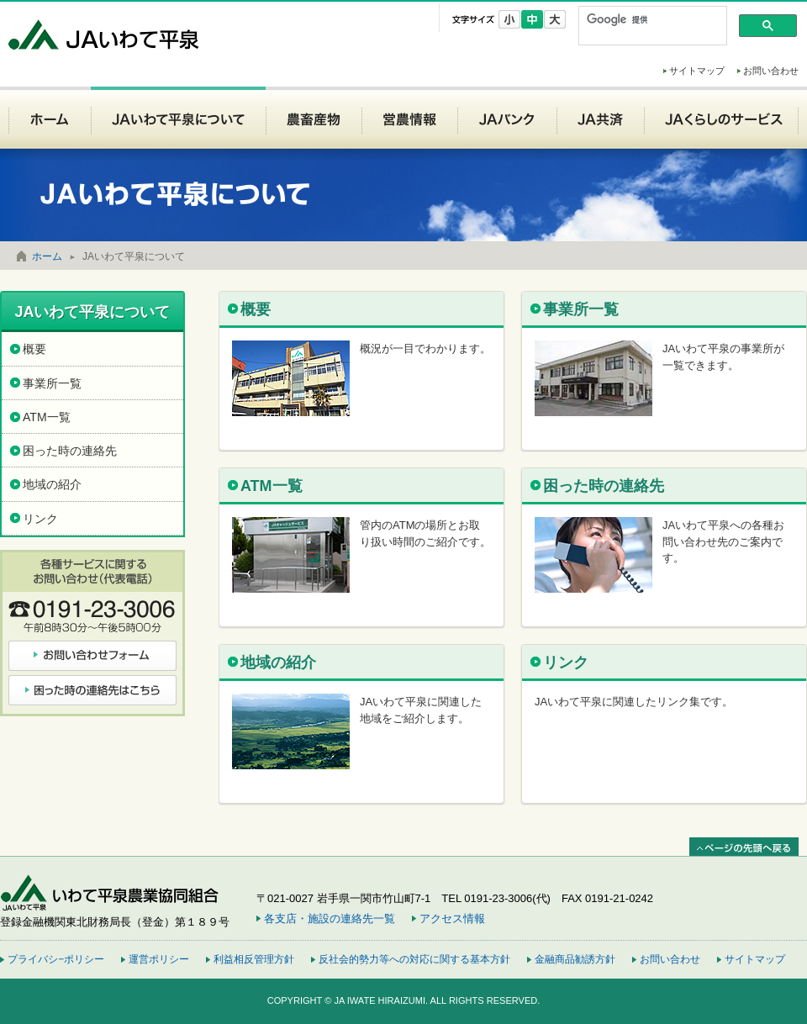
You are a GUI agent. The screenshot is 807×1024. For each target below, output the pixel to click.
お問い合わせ (771, 71)
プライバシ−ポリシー (56, 959)
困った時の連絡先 (603, 486)
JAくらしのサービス (721, 118)
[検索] (651, 19)
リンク (565, 662)
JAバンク (506, 118)
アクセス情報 (452, 918)
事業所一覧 (581, 309)
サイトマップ (697, 71)
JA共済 (600, 118)
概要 (255, 309)
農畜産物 (313, 118)
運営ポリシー (159, 959)
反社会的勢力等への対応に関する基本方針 (414, 959)
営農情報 (409, 118)
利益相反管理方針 (254, 959)
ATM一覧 (271, 486)
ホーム (49, 118)
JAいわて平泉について (178, 118)
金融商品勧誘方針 (575, 959)
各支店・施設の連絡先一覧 (329, 918)
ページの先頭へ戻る (744, 847)
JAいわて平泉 (104, 34)
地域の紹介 (278, 662)
